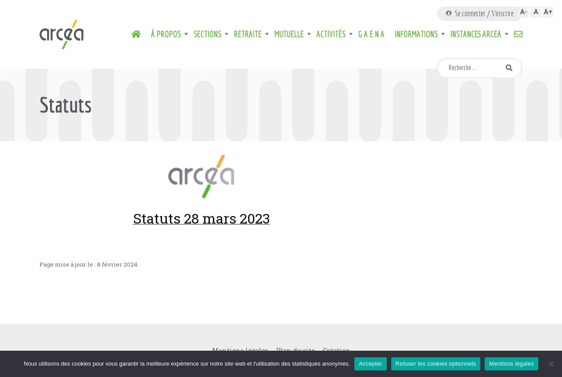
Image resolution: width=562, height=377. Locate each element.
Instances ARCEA (475, 34)
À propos (166, 34)
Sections (207, 34)
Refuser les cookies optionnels (436, 363)
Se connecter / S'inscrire (480, 13)
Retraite (248, 34)
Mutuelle (289, 34)
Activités (331, 34)
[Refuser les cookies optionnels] (551, 363)
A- (523, 11)
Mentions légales (511, 363)
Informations (416, 34)
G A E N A (371, 34)
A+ (548, 11)
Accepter (370, 363)
